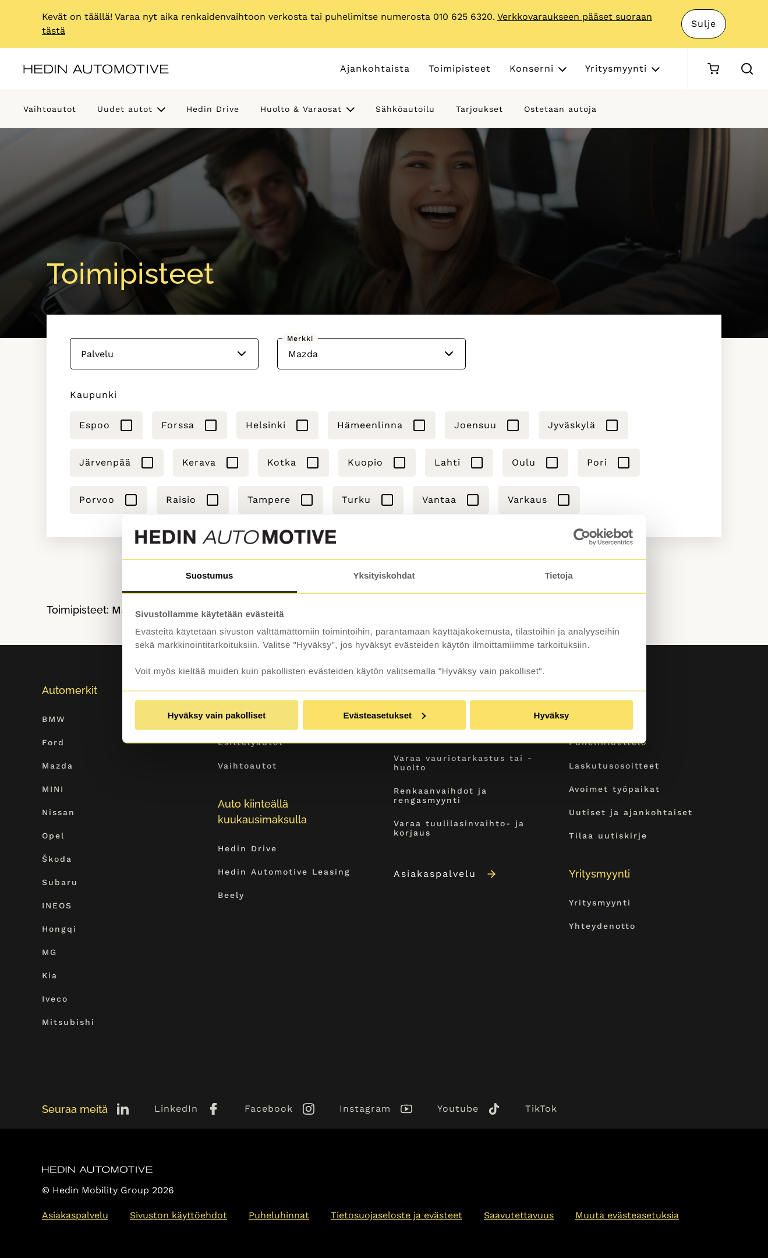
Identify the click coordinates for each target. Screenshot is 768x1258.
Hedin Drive (212, 109)
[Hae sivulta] (747, 69)
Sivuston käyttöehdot (178, 1215)
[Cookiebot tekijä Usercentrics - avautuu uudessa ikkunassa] (582, 537)
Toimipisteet (460, 68)
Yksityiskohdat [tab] (384, 575)
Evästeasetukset (384, 715)
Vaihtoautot (49, 109)
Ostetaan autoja (560, 109)
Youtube (458, 1108)
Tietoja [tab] (558, 575)
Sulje (703, 23)
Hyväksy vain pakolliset (217, 715)
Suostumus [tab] (209, 575)
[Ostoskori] (713, 69)
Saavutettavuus (519, 1215)
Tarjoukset (479, 109)
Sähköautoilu (405, 109)
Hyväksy (551, 715)
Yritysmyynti (616, 68)
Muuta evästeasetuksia (627, 1215)
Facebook (269, 1108)
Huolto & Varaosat (301, 109)
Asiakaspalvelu (446, 874)
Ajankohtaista (375, 68)
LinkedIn (176, 1108)
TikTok (541, 1108)
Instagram (365, 1108)
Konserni (531, 68)
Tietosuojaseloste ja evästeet (396, 1215)
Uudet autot (125, 109)
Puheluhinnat (279, 1215)
